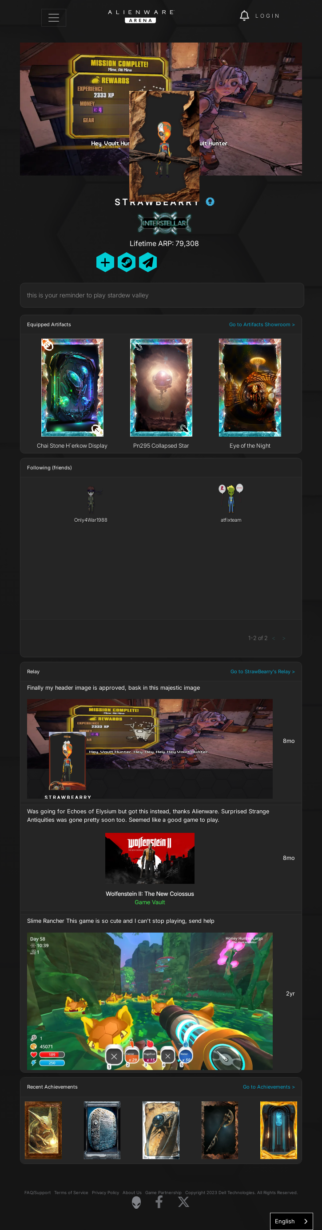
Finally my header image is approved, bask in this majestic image (113, 687)
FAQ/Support (37, 1192)
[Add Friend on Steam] (126, 262)
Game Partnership (163, 1192)
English (285, 1221)
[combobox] (291, 1221)
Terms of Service (71, 1192)
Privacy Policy (105, 1192)
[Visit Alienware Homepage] (136, 1202)
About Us (132, 1192)
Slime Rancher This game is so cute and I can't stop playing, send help (121, 921)
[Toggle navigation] (53, 18)
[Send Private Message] (148, 262)
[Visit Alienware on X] (183, 1202)
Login (268, 15)
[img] (228, 16)
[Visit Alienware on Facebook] (159, 1202)
